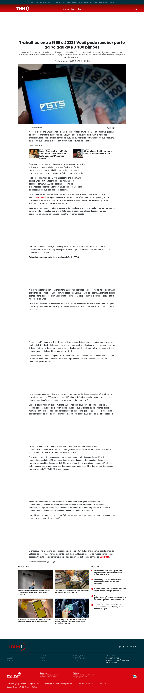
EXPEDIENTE (110, 656)
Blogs (61, 2)
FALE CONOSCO (111, 663)
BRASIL (42, 660)
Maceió (39, 2)
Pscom (111, 2)
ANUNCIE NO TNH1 (113, 658)
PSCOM (75, 660)
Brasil (68, 2)
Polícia (55, 2)
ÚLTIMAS (10, 656)
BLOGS (42, 658)
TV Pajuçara (77, 2)
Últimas (31, 2)
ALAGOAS (10, 660)
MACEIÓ (10, 658)
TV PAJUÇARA (78, 656)
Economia (72, 8)
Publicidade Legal (100, 2)
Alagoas (46, 2)
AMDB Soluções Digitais (28, 687)
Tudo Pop (87, 2)
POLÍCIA (43, 656)
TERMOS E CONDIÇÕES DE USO (117, 660)
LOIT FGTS (104, 557)
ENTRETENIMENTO (79, 658)
